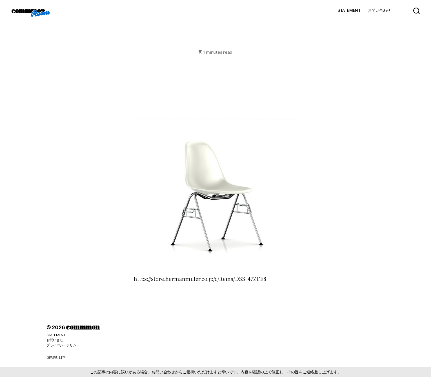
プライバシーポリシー (62, 345)
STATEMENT (349, 10)
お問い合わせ (379, 10)
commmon (28, 10)
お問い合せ (54, 340)
